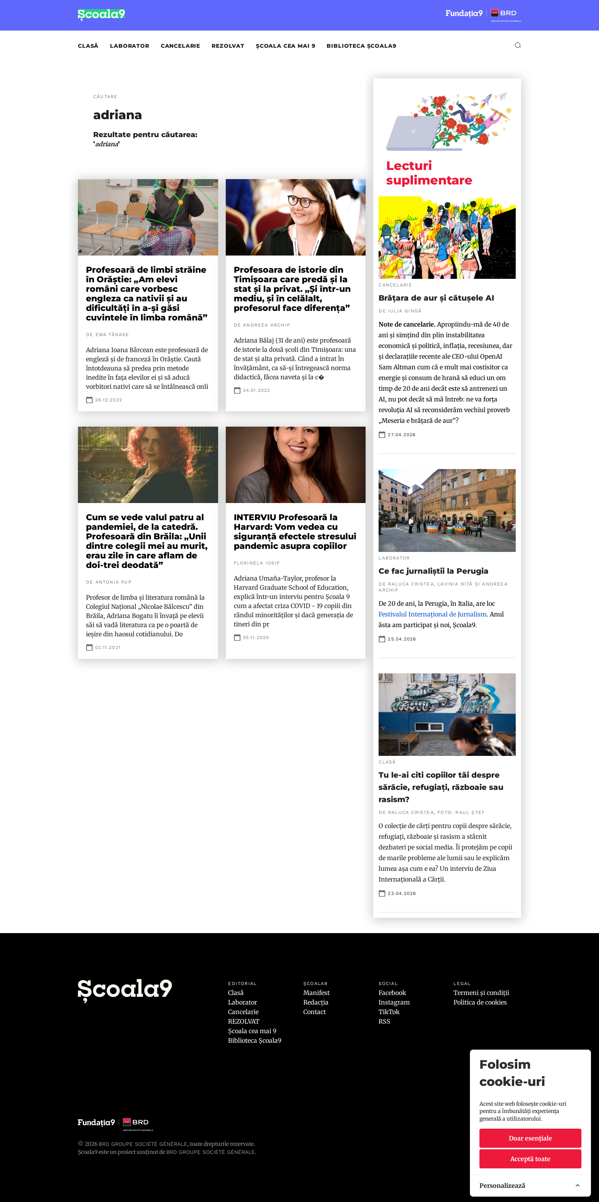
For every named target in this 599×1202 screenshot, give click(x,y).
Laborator (129, 46)
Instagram (394, 1002)
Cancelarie (180, 46)
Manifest (316, 993)
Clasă (88, 46)
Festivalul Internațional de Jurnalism (433, 614)
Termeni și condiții (481, 993)
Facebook (392, 993)
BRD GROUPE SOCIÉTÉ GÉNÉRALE (210, 1152)
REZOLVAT (228, 46)
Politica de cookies (480, 1002)
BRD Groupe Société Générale (143, 1144)
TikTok (389, 1012)
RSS (384, 1021)
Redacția (316, 1002)
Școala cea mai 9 (285, 46)
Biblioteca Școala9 (361, 46)
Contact (314, 1012)
